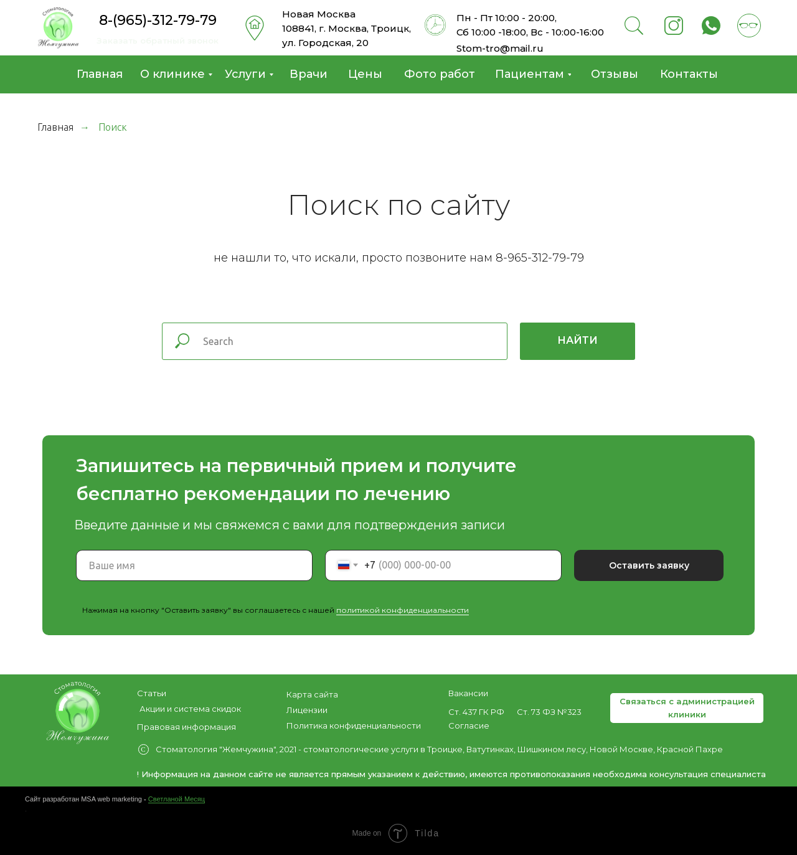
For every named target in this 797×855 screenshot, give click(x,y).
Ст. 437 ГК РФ (476, 712)
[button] (686, 708)
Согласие (468, 725)
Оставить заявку (649, 565)
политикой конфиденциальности (402, 610)
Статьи (151, 693)
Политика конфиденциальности (353, 725)
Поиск (112, 127)
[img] (58, 28)
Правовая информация (186, 727)
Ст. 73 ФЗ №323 (549, 712)
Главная (55, 127)
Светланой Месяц (176, 799)
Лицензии (307, 710)
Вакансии (468, 693)
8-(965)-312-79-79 (158, 20)
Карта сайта (312, 694)
